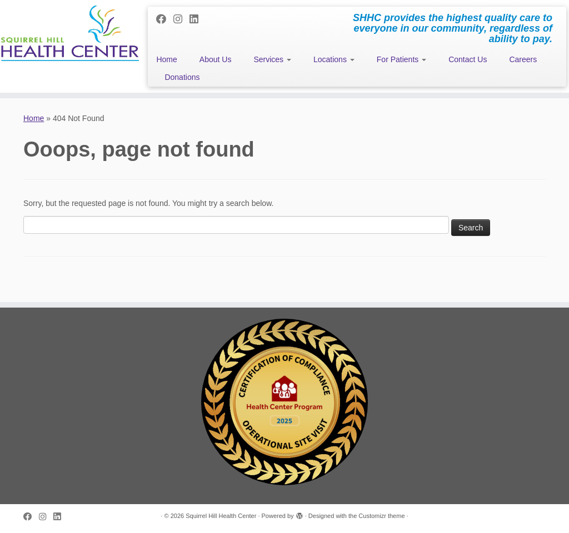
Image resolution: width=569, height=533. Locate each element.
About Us (215, 59)
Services (272, 59)
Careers (523, 59)
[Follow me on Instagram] (181, 19)
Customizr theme (381, 515)
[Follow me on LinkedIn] (197, 19)
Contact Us (467, 59)
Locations (334, 59)
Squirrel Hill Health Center (221, 515)
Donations (181, 77)
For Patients (401, 59)
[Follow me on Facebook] (164, 19)
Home (166, 59)
